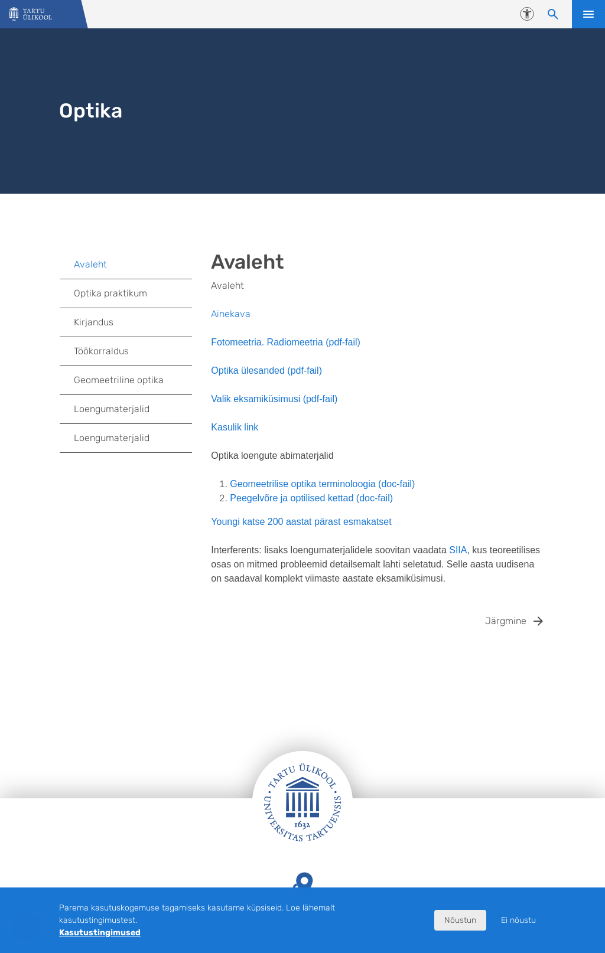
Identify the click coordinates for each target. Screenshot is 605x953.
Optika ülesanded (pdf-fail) (266, 370)
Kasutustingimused (100, 933)
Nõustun (460, 920)
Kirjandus (93, 322)
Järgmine (505, 620)
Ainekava (231, 313)
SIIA (458, 550)
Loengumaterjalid (111, 409)
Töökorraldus (101, 351)
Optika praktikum (110, 293)
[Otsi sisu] (553, 14)
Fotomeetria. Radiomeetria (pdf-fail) (285, 342)
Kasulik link (234, 427)
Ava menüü (588, 14)
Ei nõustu (518, 920)
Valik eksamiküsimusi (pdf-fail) (274, 399)
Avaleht (90, 264)
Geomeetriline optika (119, 380)
